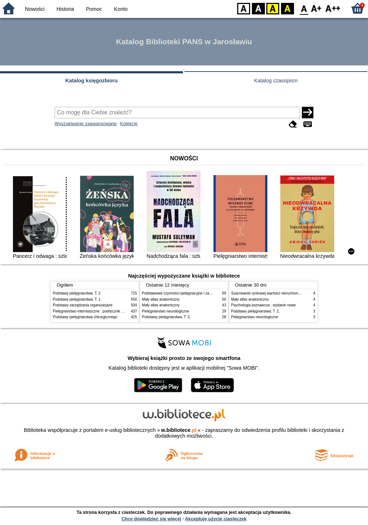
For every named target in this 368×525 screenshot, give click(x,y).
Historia (65, 9)
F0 (303, 8)
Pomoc (94, 9)
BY (287, 8)
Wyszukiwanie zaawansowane (86, 123)
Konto (121, 9)
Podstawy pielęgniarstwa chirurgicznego (85, 317)
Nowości (35, 9)
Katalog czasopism (276, 80)
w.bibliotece (179, 430)
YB (272, 8)
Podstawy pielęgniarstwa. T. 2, (166, 317)
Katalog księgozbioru (91, 80)
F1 (316, 8)
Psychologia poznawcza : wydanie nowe (263, 305)
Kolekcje (128, 123)
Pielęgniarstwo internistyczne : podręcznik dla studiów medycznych (106, 311)
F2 (333, 8)
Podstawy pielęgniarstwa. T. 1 (77, 299)
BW (258, 8)
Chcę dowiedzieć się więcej (151, 518)
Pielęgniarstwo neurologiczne (165, 311)
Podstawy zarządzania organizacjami (82, 305)
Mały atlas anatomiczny (161, 299)
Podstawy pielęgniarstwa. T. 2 (77, 293)
